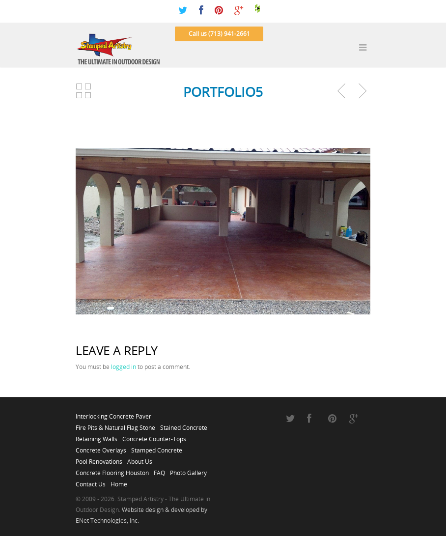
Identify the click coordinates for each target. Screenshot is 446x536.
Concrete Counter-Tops (154, 436)
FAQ (159, 470)
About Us (139, 458)
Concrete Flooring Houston (112, 470)
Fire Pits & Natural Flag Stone (115, 424)
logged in (123, 367)
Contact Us (91, 481)
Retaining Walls (96, 436)
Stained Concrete (183, 424)
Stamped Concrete (156, 447)
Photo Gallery (188, 470)
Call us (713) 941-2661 (219, 33)
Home (119, 481)
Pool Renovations (99, 458)
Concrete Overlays (101, 447)
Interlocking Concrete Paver (113, 413)
